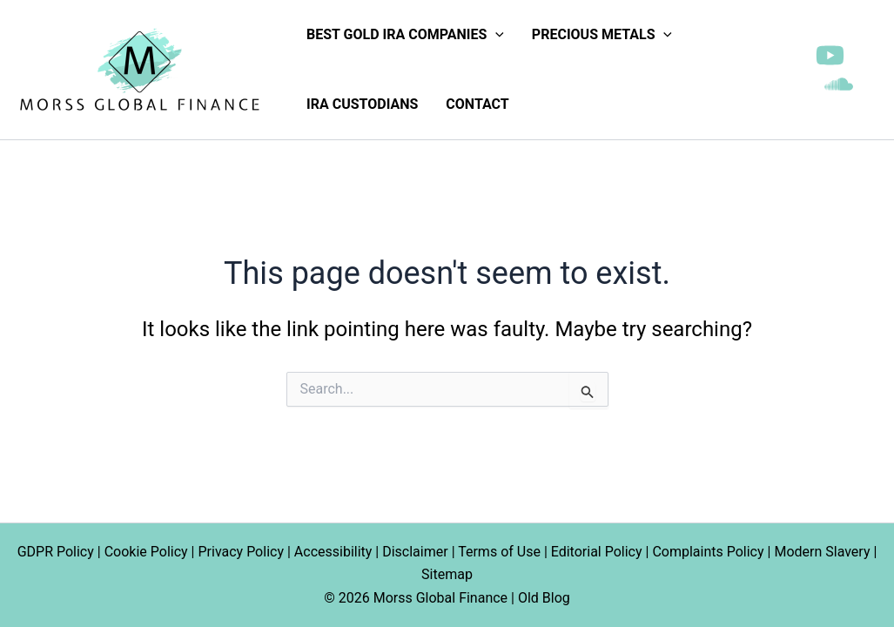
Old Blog (544, 598)
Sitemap (447, 574)
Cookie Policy (146, 551)
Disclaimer (414, 551)
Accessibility (333, 551)
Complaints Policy (707, 551)
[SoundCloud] (838, 84)
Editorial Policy (596, 551)
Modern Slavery (822, 551)
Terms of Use (499, 551)
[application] (495, 35)
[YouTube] (830, 55)
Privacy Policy (241, 551)
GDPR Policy (55, 551)
